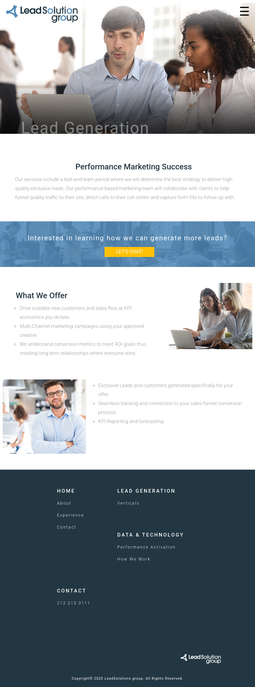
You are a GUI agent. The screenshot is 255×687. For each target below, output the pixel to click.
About (64, 503)
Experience (70, 515)
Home (66, 491)
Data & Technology (150, 535)
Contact (66, 527)
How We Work (134, 559)
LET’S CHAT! (129, 252)
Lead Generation (146, 491)
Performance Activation (146, 547)
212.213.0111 (74, 603)
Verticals (128, 503)
